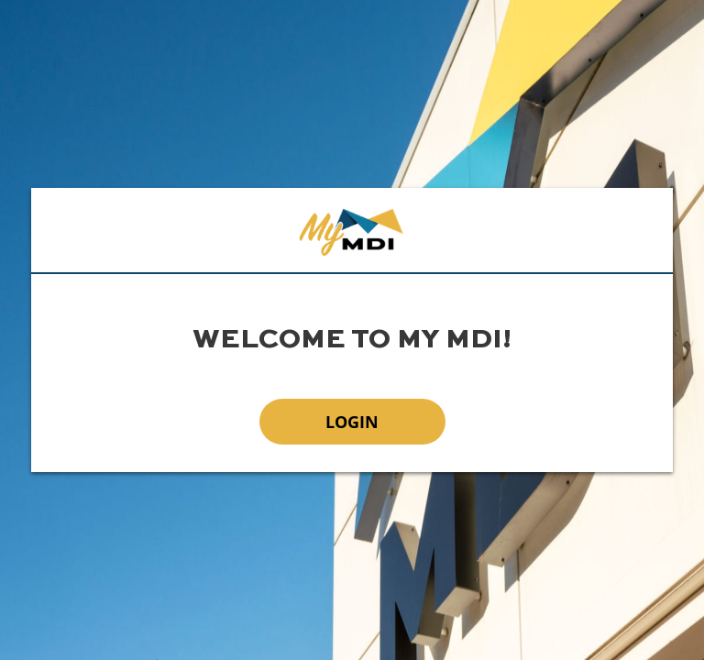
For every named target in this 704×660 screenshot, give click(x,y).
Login (352, 422)
